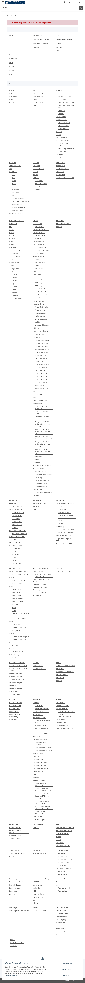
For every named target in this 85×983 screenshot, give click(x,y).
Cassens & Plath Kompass (18, 665)
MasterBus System (39, 301)
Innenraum (60, 171)
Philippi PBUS (37, 756)
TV (12, 187)
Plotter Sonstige (14, 655)
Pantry (12, 939)
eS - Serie (15, 604)
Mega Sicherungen (41, 352)
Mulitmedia (13, 171)
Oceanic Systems (38, 753)
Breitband (15, 193)
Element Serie (16, 589)
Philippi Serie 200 (41, 376)
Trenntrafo (36, 463)
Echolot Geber (16, 515)
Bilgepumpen (60, 702)
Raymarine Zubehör (63, 845)
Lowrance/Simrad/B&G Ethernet (40, 730)
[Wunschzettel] (69, 2)
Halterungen (16, 555)
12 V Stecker (39, 226)
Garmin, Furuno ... (64, 512)
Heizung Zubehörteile (63, 571)
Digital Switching (38, 257)
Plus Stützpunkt (40, 313)
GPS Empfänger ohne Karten (19, 571)
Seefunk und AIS (15, 165)
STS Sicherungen (41, 367)
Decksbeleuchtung (62, 168)
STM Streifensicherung (43, 364)
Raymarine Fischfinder (17, 536)
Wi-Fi (13, 177)
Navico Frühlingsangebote (65, 827)
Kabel (35, 272)
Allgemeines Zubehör (63, 536)
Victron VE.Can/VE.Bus (42, 481)
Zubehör (12, 102)
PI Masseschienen (41, 248)
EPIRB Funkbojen (38, 894)
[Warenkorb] (77, 2)
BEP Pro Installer (38, 245)
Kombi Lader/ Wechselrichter (38, 276)
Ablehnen (66, 975)
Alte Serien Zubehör (19, 619)
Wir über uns (37, 36)
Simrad (11, 232)
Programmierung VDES (64, 544)
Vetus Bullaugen (64, 122)
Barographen (60, 882)
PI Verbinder (39, 254)
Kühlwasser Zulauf (39, 668)
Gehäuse (59, 935)
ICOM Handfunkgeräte (66, 530)
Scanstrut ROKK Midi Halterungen (40, 589)
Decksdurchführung (19, 208)
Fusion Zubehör (14, 708)
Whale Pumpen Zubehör (64, 729)
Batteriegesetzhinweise (64, 39)
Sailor (60, 521)
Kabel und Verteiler (42, 708)
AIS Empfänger (38, 96)
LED (57, 926)
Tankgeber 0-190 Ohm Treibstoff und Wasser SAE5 (43, 431)
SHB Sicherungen (41, 355)
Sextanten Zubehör (15, 689)
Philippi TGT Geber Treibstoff (41, 407)
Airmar (14, 290)
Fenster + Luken (61, 119)
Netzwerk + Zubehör (19, 580)
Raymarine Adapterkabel (43, 475)
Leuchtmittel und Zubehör (65, 177)
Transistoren (60, 923)
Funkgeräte (36, 888)
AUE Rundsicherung (42, 340)
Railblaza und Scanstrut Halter (41, 581)
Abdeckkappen (17, 549)
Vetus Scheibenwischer (64, 158)
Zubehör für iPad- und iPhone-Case (43, 575)
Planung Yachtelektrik (40, 331)
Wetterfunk (15, 190)
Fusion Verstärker (15, 705)
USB (13, 260)
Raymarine (36, 165)
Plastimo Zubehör (18, 680)
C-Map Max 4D (61, 853)
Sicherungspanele (39, 370)
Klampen (59, 131)
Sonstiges (59, 155)
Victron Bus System (39, 472)
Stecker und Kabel (18, 199)
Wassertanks (37, 506)
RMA (10, 74)
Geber (14, 552)
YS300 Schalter (40, 385)
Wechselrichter (38, 490)
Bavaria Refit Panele (42, 382)
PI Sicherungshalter (42, 251)
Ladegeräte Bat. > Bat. (40, 292)
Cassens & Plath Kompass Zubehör (18, 669)
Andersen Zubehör (39, 911)
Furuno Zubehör (17, 652)
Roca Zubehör (63, 152)
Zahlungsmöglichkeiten (41, 39)
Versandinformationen (40, 43)
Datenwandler (37, 714)
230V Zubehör (37, 223)
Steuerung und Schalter (66, 149)
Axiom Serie (16, 592)
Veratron (12, 239)
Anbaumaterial (17, 299)
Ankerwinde (13, 96)
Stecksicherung (40, 361)
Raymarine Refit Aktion (64, 830)
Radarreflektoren (15, 836)
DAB (13, 174)
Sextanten (12, 686)
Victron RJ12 (39, 478)
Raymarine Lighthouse (64, 868)
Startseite (12, 55)
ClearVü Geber (17, 521)
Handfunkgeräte (61, 527)
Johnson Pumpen (62, 708)
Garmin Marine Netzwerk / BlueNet (42, 721)
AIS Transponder (38, 93)
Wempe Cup (62, 891)
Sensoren (12, 248)
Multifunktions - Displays (20, 637)
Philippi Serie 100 (41, 373)
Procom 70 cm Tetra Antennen (16, 215)
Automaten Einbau (41, 346)
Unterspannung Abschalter (42, 466)
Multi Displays (17, 625)
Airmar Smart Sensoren (41, 711)
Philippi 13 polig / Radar (66, 102)
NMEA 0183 (16, 257)
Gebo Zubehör (63, 128)
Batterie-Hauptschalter (40, 229)
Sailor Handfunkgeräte (66, 533)
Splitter (35, 99)
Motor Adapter (40, 820)
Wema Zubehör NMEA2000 (40, 813)
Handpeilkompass (15, 674)
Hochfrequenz (61, 911)
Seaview (61, 113)
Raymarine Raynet (39, 759)
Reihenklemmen (40, 316)
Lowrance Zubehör (15, 546)
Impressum (36, 47)
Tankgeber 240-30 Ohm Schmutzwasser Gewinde (43, 438)
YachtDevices (37, 817)
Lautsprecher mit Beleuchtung (15, 715)
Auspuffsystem (38, 665)
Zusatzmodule (17, 564)
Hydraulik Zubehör (15, 885)
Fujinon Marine (17, 506)
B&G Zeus (15, 646)
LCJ (13, 284)
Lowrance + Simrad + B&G (65, 516)
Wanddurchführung (42, 325)
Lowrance (12, 577)
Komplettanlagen (15, 827)
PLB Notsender (38, 897)
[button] (64, 2)
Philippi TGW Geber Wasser (42, 413)
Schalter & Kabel (38, 334)
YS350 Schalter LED (41, 388)
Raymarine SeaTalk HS (40, 765)
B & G (11, 643)
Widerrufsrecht (61, 51)
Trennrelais (37, 460)
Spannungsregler (62, 920)
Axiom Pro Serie (17, 598)
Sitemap (59, 47)
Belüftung (59, 93)
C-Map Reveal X (61, 874)
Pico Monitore (40, 236)
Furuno (35, 174)
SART (34, 900)
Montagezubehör (39, 304)
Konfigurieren (66, 969)
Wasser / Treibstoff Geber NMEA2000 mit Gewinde (42, 796)
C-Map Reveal (61, 871)
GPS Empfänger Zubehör (20, 574)
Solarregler (39, 394)
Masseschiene (40, 310)
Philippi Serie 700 (41, 379)
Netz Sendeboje (14, 543)
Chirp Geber (16, 518)
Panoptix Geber (17, 524)
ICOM (60, 506)
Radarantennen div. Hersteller (16, 831)
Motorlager (60, 668)
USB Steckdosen (38, 469)
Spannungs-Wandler (40, 400)
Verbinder (38, 322)
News (11, 36)
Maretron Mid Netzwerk (43, 747)
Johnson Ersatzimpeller (66, 711)
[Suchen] (40, 8)
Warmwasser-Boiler (39, 503)
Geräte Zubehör (17, 583)
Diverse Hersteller (62, 833)
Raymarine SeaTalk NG (40, 768)
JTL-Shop (74, 980)
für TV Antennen (17, 211)
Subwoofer (13, 720)
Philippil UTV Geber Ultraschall (42, 418)
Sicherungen (37, 337)
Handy (14, 183)
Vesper (60, 524)
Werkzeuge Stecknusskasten (19, 911)
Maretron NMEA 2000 (40, 739)
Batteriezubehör (38, 242)
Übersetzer (39, 705)
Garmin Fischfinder (15, 509)
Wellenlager (60, 677)
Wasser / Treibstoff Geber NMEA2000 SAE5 (43, 790)
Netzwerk (15, 561)
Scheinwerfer (60, 174)
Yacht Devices (40, 263)
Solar (34, 391)
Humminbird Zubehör (19, 533)
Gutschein (13, 945)
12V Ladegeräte (40, 283)
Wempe (58, 885)
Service (11, 70)
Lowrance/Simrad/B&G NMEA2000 (40, 735)
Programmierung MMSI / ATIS (64, 540)
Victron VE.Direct (41, 484)
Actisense (36, 702)
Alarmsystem (37, 885)
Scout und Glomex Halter (20, 202)
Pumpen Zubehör (62, 723)
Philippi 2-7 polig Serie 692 (66, 106)
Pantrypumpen (61, 720)
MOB (34, 891)
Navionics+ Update (62, 862)
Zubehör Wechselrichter (43, 493)
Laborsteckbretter (62, 914)
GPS (10, 168)
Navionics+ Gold (61, 856)
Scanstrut (61, 110)
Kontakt (11, 66)
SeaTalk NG (16, 254)
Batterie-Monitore (39, 232)
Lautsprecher (13, 711)
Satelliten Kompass (15, 683)
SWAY (35, 774)
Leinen (58, 134)
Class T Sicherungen (42, 349)
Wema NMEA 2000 (39, 780)
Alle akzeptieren (66, 963)
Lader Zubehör (40, 289)
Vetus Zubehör (63, 125)
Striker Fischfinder (18, 512)
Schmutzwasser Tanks (17, 853)
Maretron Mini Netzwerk (43, 750)
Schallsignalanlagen (17, 942)
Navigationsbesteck (39, 853)
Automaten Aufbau (41, 343)
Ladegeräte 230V (38, 280)
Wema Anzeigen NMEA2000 (40, 784)
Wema (11, 242)
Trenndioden (37, 457)
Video (14, 610)
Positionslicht (60, 165)
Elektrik (58, 836)
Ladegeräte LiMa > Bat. (40, 295)
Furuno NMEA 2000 (39, 717)
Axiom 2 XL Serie (17, 601)
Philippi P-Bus (37, 328)
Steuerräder (13, 891)
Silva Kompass (14, 692)
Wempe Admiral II (64, 888)
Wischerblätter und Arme (65, 145)
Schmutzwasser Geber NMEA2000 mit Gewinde (43, 807)
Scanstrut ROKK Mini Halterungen (40, 594)
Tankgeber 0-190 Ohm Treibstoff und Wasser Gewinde (43, 424)
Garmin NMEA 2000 (39, 726)
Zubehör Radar (14, 839)
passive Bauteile (61, 932)
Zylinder (12, 894)
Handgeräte (16, 631)
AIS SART (36, 882)
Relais (11, 99)
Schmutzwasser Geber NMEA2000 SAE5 (43, 802)
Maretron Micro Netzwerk (40, 743)
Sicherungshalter (41, 319)
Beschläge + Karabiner (64, 96)
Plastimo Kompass (15, 677)
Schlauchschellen (62, 726)
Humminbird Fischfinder (17, 530)
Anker (11, 93)
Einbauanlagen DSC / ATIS (65, 503)
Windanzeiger (14, 263)
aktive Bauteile (61, 929)
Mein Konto (13, 59)
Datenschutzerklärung (12, 976)
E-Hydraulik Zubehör (16, 882)
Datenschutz (60, 43)
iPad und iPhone (38, 571)
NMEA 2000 (16, 251)
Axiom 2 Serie (16, 595)
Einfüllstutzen (61, 116)
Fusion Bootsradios (15, 702)
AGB (57, 36)
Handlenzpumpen (62, 705)
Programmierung (38, 102)
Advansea (15, 287)
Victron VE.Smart (41, 487)
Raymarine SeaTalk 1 (40, 762)
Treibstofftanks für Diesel (65, 671)
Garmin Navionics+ (62, 865)
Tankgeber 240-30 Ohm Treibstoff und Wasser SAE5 (43, 451)
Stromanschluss (61, 917)
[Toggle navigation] (3, 1)
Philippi (11, 245)
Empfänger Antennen (63, 223)
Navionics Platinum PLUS (64, 859)
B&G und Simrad (38, 168)
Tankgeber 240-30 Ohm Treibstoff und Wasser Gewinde (43, 444)
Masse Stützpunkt (41, 307)
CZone (37, 266)
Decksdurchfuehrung (63, 99)
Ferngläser (13, 503)
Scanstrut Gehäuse (39, 585)
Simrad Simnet (38, 771)
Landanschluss (38, 298)
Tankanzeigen (37, 403)
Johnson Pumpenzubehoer (64, 715)
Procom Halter (17, 205)
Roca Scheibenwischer (64, 141)
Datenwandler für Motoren (65, 665)
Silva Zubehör (16, 695)
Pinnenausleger (61, 138)
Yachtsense (39, 269)
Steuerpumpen (14, 888)
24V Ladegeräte (40, 286)
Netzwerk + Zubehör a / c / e (20, 614)
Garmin (35, 171)
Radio (14, 180)
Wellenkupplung (61, 674)
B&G (10, 226)
